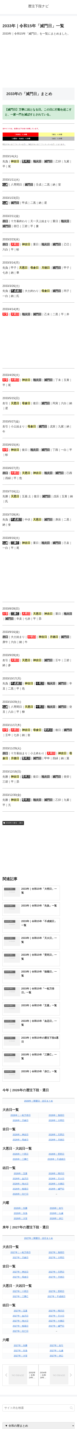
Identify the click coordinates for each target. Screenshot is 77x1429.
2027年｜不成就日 (56, 1200)
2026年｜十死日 (20, 1058)
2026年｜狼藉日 (20, 1093)
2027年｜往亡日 (20, 1235)
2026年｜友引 (56, 1112)
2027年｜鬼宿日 (56, 1156)
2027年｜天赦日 (20, 1162)
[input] (38, 1312)
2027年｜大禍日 (56, 1225)
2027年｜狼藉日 (20, 1230)
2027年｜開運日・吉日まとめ (38, 1142)
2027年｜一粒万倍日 (21, 1156)
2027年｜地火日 (20, 1225)
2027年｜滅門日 (56, 1230)
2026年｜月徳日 (56, 1044)
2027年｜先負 (20, 1254)
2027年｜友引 (56, 1249)
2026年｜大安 (20, 1122)
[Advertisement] (38, 62)
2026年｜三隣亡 (20, 1063)
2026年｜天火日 (56, 1082)
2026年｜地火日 (20, 1088)
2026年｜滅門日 (56, 1093)
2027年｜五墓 (20, 1215)
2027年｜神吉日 (20, 1176)
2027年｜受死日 (56, 1195)
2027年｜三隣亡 (20, 1200)
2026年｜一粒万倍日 (21, 1019)
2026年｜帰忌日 (56, 1077)
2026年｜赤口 (56, 1122)
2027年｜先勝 (20, 1249)
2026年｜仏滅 (56, 1117)
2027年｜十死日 (20, 1195)
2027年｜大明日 (56, 1162)
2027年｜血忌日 (20, 1220)
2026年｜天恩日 (56, 1039)
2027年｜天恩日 (56, 1176)
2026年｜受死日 (56, 1058)
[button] (71, 1312)
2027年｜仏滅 (56, 1254)
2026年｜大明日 (56, 1024)
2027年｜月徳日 (56, 1181)
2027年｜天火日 (56, 1220)
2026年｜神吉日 (20, 1039)
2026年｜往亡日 (20, 1098)
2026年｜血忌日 (20, 1082)
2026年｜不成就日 (56, 1063)
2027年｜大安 (20, 1260)
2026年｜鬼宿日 (56, 1019)
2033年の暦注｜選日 (13, 823)
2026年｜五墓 (20, 1077)
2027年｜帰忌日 (56, 1215)
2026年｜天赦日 (20, 1024)
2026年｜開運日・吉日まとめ (38, 1005)
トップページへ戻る (20, 1419)
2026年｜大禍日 (56, 1088)
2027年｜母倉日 (20, 1181)
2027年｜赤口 (56, 1260)
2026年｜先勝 (20, 1112)
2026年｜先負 (20, 1117)
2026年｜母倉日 (20, 1044)
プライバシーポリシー (57, 1419)
